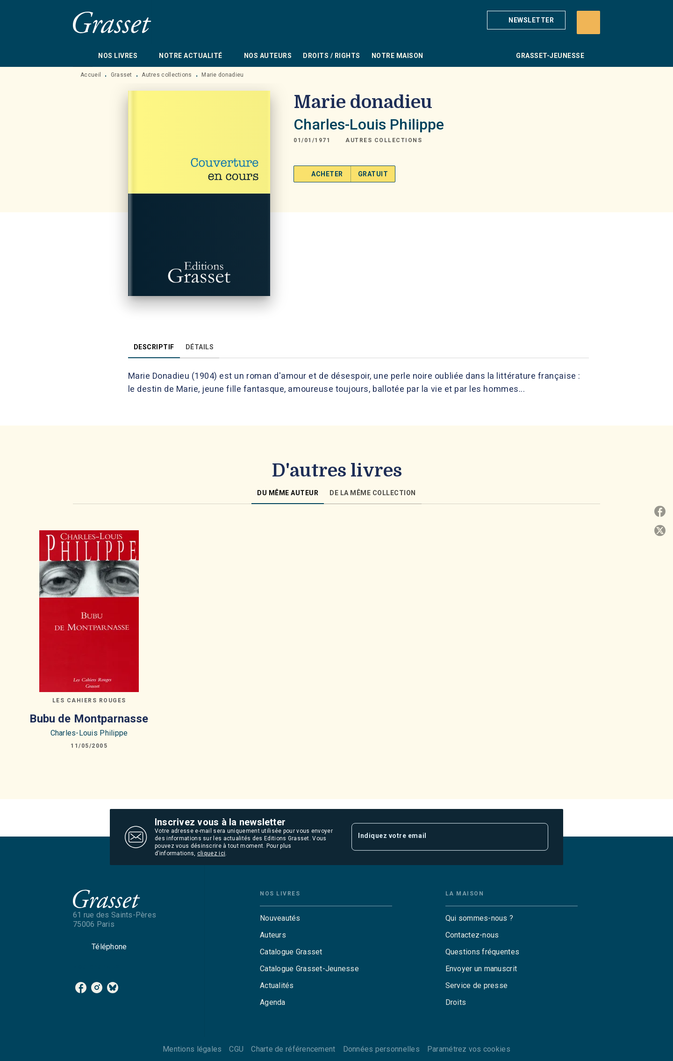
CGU (236, 1049)
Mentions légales (192, 1049)
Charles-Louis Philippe (369, 124)
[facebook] (81, 988)
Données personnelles (381, 1049)
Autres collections (167, 75)
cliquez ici (211, 853)
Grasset (121, 75)
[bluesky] (113, 988)
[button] (526, 20)
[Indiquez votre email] (438, 837)
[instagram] (97, 988)
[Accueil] (112, 22)
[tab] (83, 55)
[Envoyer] (537, 837)
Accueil (90, 75)
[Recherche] (588, 22)
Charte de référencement (293, 1049)
